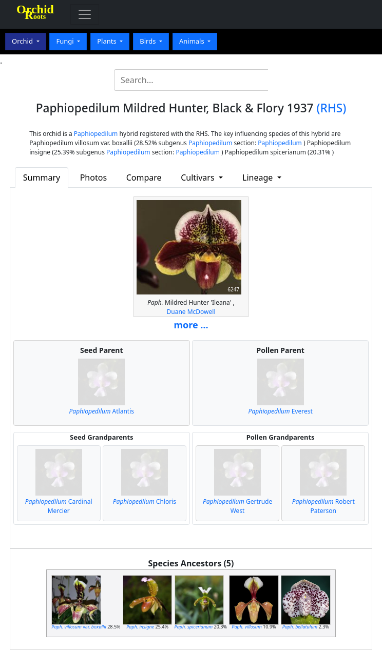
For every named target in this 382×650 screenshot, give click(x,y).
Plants (107, 41)
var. (78, 626)
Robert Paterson (323, 506)
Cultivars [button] (199, 177)
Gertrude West (237, 506)
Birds (149, 41)
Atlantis (101, 411)
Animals (192, 41)
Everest (281, 411)
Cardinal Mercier (58, 506)
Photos (93, 177)
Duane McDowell (190, 311)
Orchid (23, 41)
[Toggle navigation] (84, 14)
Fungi (65, 41)
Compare (144, 177)
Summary (41, 177)
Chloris (144, 501)
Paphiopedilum (96, 133)
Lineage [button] (258, 177)
